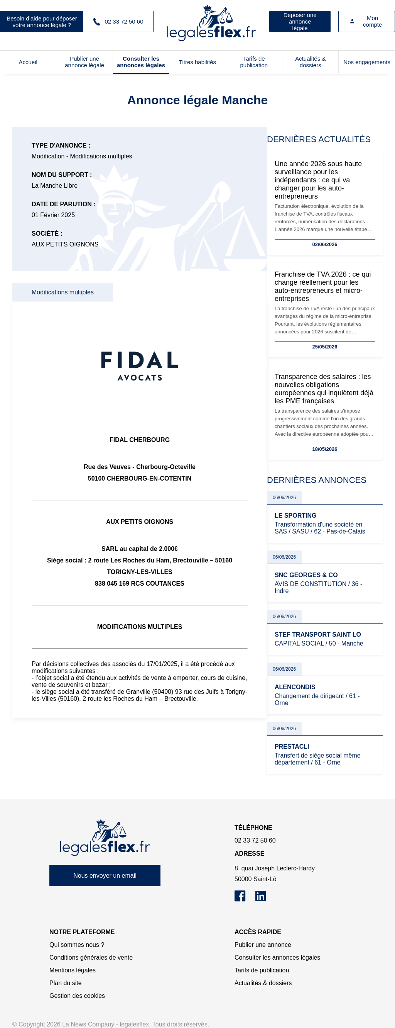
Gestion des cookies (77, 995)
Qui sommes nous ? (76, 944)
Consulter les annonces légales (141, 61)
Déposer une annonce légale (300, 21)
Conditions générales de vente (91, 957)
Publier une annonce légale (84, 61)
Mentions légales (72, 970)
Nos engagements (366, 62)
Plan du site (65, 983)
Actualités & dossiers (310, 61)
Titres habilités (197, 62)
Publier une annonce (263, 944)
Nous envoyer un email (105, 875)
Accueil (28, 62)
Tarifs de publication (254, 61)
